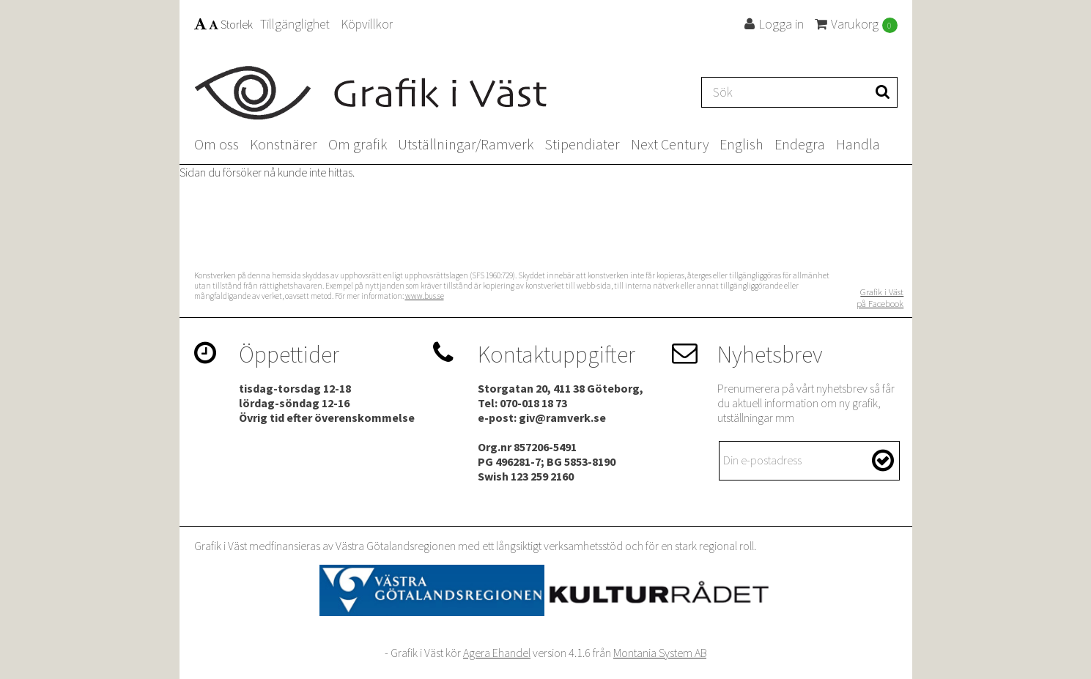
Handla (858, 144)
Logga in (774, 23)
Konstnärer (283, 144)
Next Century (670, 144)
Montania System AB (659, 652)
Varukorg (856, 23)
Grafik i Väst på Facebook (880, 297)
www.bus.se (424, 296)
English (741, 144)
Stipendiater (582, 144)
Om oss (216, 144)
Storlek (223, 24)
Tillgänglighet (295, 23)
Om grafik (357, 144)
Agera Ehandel (496, 652)
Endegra (799, 144)
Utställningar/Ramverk (465, 144)
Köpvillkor (367, 23)
